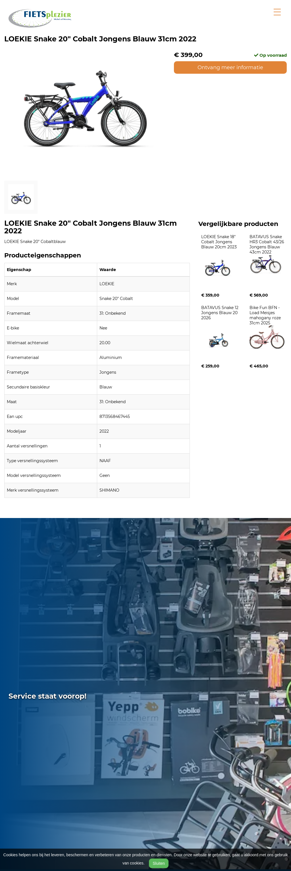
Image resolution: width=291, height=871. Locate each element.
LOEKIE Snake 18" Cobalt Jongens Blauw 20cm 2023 (219, 242)
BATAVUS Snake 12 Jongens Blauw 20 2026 (220, 312)
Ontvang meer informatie (230, 67)
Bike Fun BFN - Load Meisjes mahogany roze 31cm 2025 (266, 315)
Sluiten (159, 863)
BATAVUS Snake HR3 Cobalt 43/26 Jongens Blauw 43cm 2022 (267, 244)
